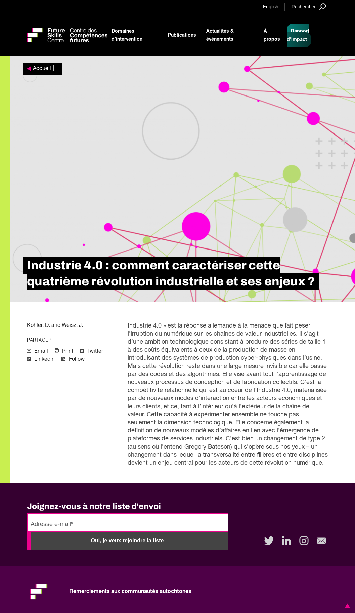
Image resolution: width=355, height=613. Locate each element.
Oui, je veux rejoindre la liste (127, 540)
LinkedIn (44, 359)
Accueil (42, 68)
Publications (182, 35)
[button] (346, 605)
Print (67, 351)
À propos (272, 35)
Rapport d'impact (298, 35)
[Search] (309, 6)
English (270, 7)
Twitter (95, 351)
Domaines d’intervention (127, 35)
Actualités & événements (220, 35)
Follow (77, 359)
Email (41, 351)
